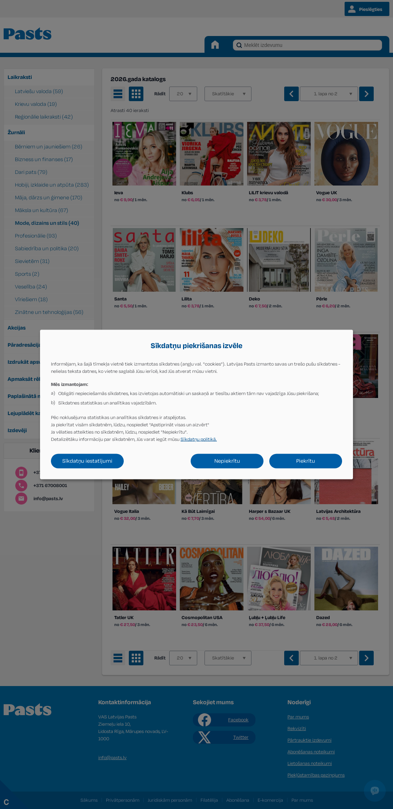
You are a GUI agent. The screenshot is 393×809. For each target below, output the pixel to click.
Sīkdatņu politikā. (198, 439)
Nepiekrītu (227, 461)
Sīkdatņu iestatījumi (87, 461)
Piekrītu (305, 461)
